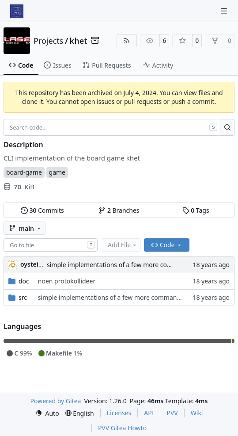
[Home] (16, 11)
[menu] (47, 413)
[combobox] (51, 245)
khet (78, 40)
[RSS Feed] (127, 40)
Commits (42, 210)
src (23, 297)
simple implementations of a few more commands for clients (135, 264)
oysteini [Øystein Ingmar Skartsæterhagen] (32, 264)
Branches (118, 210)
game (57, 172)
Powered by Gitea (55, 401)
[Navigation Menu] (225, 11)
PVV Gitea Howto (122, 428)
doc (24, 281)
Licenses (119, 413)
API (149, 413)
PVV (172, 413)
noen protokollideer (66, 281)
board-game (24, 172)
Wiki (197, 413)
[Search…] (227, 127)
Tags (195, 210)
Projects (48, 40)
